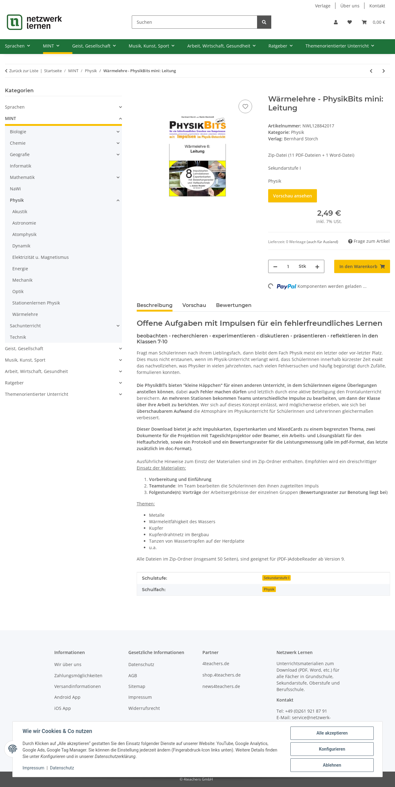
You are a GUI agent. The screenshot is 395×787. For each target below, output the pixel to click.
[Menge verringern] (275, 266)
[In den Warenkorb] (142, 91)
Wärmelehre (25, 314)
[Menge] (288, 266)
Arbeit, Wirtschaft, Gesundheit (36, 371)
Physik (297, 132)
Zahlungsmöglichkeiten (78, 675)
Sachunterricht (25, 326)
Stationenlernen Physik (36, 303)
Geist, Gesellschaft (24, 348)
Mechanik (22, 280)
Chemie (18, 143)
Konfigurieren (332, 749)
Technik (18, 337)
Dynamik (21, 246)
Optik (17, 291)
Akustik (19, 211)
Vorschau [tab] (194, 305)
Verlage (323, 6)
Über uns (350, 6)
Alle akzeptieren (331, 733)
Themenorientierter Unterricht (36, 394)
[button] (336, 22)
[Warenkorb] (373, 22)
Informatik (20, 166)
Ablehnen (332, 765)
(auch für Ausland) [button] (322, 241)
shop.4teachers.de (221, 675)
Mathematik (22, 177)
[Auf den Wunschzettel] (245, 106)
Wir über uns (67, 664)
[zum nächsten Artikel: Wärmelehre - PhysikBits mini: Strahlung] (383, 70)
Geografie (20, 154)
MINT (10, 118)
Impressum (33, 767)
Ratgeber (14, 383)
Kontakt (377, 6)
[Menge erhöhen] (317, 266)
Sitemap (136, 686)
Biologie (18, 132)
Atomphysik (24, 234)
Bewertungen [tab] (234, 305)
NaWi (15, 189)
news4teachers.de (221, 686)
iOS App (62, 708)
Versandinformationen (77, 686)
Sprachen (15, 107)
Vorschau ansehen (292, 196)
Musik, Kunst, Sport (25, 360)
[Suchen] (194, 22)
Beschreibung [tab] (155, 305)
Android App (67, 697)
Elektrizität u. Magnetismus (40, 257)
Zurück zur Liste (23, 70)
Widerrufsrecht (144, 708)
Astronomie (24, 223)
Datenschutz (62, 767)
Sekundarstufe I (276, 578)
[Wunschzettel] (350, 22)
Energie (20, 268)
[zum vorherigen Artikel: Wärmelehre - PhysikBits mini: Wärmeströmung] (371, 70)
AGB (132, 675)
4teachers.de (215, 663)
